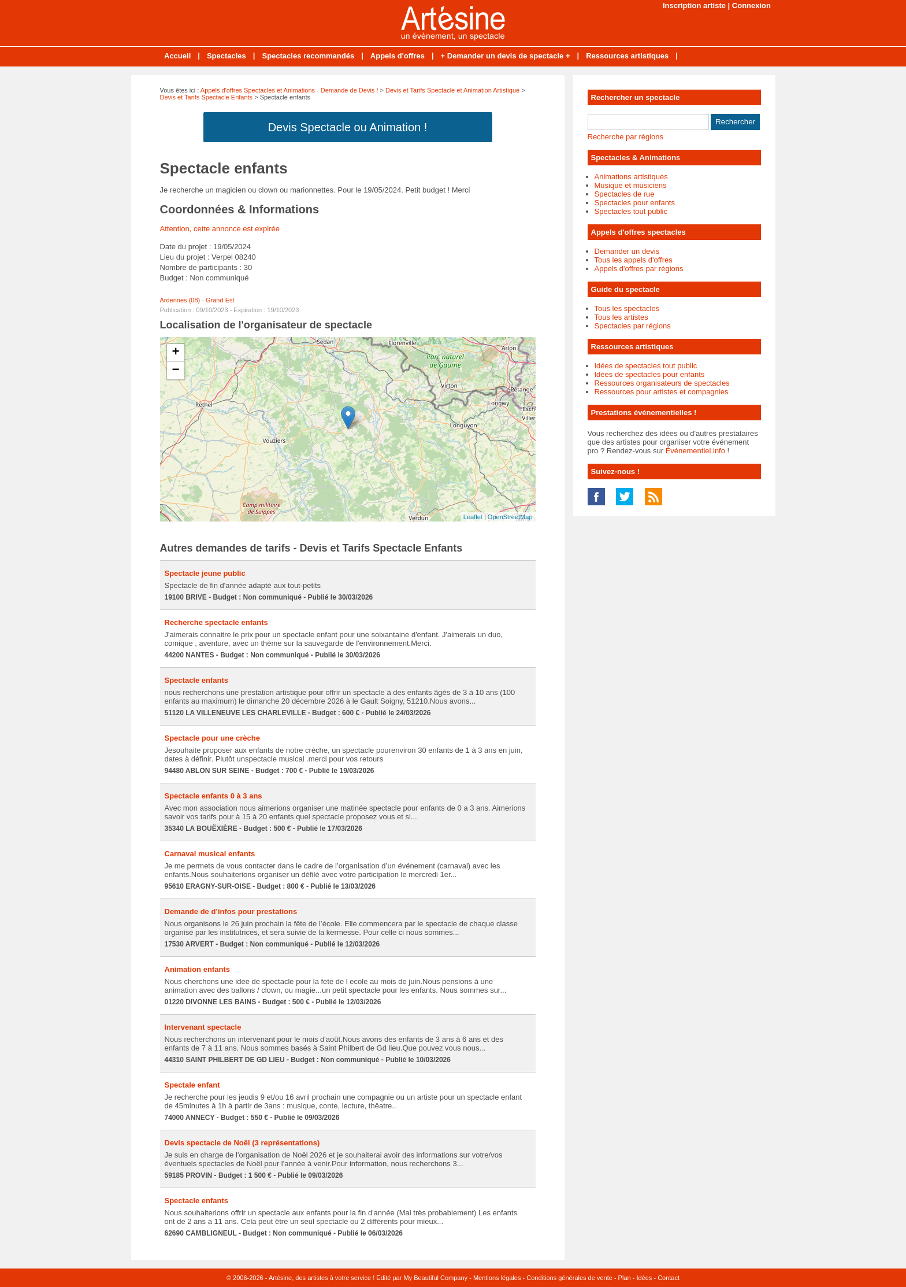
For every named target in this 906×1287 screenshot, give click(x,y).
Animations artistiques (631, 176)
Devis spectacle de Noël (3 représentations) (242, 1142)
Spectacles (226, 55)
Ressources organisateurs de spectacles (662, 383)
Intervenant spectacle (203, 1027)
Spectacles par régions (633, 325)
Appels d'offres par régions (639, 268)
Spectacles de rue (625, 194)
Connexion (751, 5)
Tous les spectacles (627, 308)
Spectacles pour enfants (635, 202)
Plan (624, 1277)
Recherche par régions (626, 136)
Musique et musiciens (631, 185)
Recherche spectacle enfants (216, 622)
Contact (669, 1277)
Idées (644, 1277)
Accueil (177, 55)
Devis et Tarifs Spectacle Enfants (206, 97)
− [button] (175, 370)
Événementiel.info (695, 450)
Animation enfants (197, 969)
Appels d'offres (397, 55)
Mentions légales (497, 1277)
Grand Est (220, 300)
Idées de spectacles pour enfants (650, 374)
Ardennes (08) (180, 300)
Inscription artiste (694, 5)
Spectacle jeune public (205, 573)
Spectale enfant (192, 1085)
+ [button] (175, 352)
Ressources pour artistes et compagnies (662, 391)
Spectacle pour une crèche (212, 738)
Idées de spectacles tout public (646, 365)
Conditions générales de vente (569, 1277)
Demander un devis (627, 251)
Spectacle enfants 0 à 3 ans (213, 796)
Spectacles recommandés (308, 55)
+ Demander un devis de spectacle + (505, 55)
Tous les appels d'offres (634, 260)
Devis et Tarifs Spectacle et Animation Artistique (452, 90)
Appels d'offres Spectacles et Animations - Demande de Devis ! (289, 90)
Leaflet (472, 516)
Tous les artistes (621, 317)
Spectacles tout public (631, 211)
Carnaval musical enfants (210, 853)
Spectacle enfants (197, 680)
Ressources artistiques (627, 55)
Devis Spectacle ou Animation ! (348, 127)
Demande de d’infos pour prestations (231, 911)
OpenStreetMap (510, 516)
